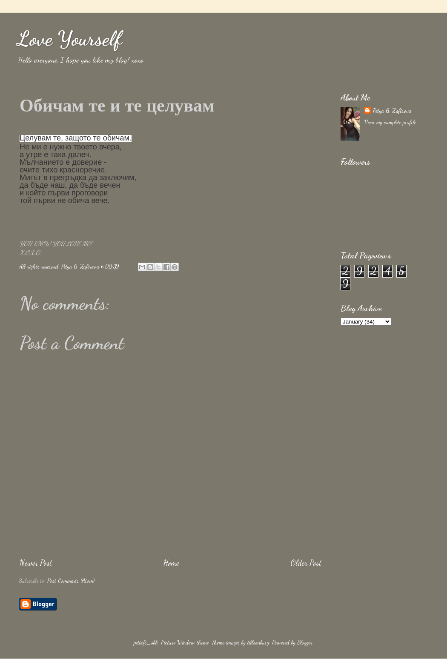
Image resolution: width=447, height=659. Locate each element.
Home (171, 562)
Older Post (305, 562)
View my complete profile (390, 122)
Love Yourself (69, 38)
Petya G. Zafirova (391, 110)
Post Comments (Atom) (71, 580)
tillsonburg (258, 642)
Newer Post (35, 562)
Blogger (304, 642)
